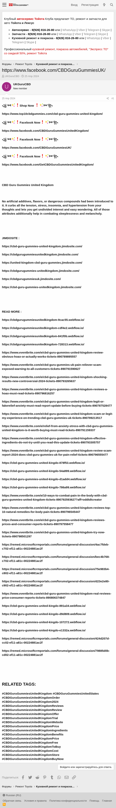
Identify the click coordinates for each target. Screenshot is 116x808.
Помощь (94, 800)
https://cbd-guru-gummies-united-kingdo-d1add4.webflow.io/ (44, 479)
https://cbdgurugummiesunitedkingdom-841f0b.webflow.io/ (43, 336)
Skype (106, 30)
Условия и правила (35, 800)
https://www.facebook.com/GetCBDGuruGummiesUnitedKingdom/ (48, 164)
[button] (4, 5)
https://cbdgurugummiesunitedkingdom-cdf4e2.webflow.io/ (43, 328)
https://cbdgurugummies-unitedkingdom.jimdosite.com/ (40, 270)
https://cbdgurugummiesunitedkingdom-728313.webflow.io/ (43, 344)
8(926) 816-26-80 (43, 30)
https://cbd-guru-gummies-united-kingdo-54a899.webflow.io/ (43, 471)
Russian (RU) (12, 795)
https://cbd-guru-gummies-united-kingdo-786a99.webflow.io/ (43, 487)
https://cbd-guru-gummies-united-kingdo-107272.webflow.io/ (43, 622)
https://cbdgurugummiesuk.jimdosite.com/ (31, 279)
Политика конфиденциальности (68, 800)
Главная (107, 800)
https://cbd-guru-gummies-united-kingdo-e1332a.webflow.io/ (43, 630)
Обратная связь (12, 800)
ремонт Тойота (37, 53)
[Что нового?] (104, 4)
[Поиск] (111, 4)
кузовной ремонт (43, 49)
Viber (81, 30)
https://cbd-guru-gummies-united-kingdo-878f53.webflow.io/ (43, 462)
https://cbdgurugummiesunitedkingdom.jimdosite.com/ (40, 254)
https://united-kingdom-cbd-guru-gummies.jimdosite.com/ (42, 262)
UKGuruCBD (12, 76)
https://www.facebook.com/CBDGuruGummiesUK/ (36, 147)
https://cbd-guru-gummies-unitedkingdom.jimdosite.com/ (41, 287)
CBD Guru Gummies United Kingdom (28, 185)
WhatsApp (69, 30)
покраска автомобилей (71, 49)
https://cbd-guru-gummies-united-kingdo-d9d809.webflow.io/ (44, 614)
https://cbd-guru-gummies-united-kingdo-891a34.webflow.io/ (43, 605)
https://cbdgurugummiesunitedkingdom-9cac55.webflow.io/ (43, 319)
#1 (113, 98)
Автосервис (20, 30)
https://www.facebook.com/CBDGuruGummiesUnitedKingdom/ (45, 130)
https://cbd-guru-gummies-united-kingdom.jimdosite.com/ (42, 246)
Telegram (93, 30)
